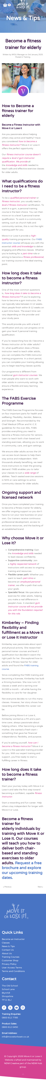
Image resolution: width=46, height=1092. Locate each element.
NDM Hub (36, 1063)
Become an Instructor (13, 939)
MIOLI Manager (18, 55)
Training (27, 57)
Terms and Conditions (13, 971)
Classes (6, 942)
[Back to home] (23, 5)
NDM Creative (11, 1063)
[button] (43, 5)
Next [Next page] (40, 887)
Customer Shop (10, 960)
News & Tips (8, 946)
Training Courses (10, 957)
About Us (7, 953)
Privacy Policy (9, 964)
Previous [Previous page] (7, 887)
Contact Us (8, 950)
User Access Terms (12, 967)
